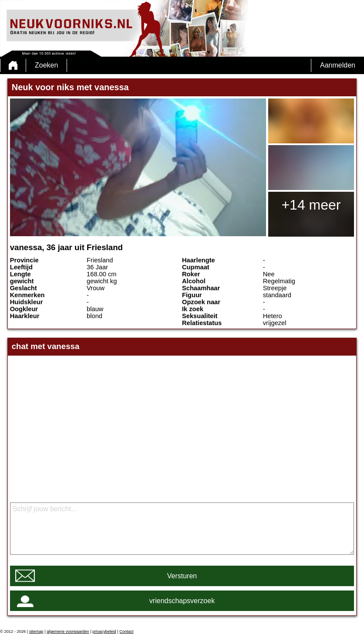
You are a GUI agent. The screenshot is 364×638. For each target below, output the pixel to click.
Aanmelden (337, 65)
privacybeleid (104, 631)
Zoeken (46, 65)
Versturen (182, 576)
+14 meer (310, 205)
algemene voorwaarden (68, 631)
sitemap (36, 631)
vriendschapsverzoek (182, 600)
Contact (126, 631)
